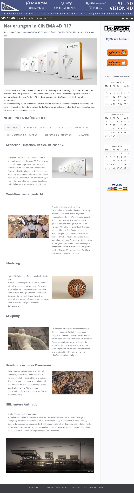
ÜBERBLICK (12, 127)
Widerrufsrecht (53, 487)
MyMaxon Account (117, 39)
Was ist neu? (82, 32)
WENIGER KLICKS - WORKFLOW (37, 127)
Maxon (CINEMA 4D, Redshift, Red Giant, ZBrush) (44, 32)
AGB (43, 487)
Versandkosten (90, 487)
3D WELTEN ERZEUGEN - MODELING (73, 127)
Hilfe (101, 487)
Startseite (18, 32)
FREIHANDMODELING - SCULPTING (22, 135)
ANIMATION (84, 135)
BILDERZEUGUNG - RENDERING (58, 135)
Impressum (33, 487)
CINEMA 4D (70, 32)
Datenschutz (76, 487)
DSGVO (65, 487)
